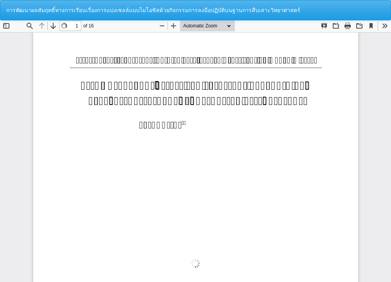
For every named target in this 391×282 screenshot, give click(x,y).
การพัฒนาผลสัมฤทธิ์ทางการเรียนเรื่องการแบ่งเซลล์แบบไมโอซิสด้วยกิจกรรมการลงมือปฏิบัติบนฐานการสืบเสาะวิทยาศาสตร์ (153, 10)
